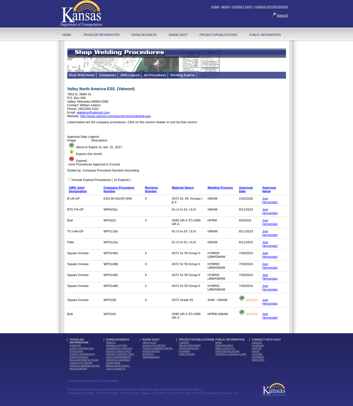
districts (148, 354)
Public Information (265, 35)
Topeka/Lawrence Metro (85, 366)
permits (111, 342)
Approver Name (269, 189)
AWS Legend (129, 75)
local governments (118, 357)
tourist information (82, 354)
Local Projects (116, 368)
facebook (258, 345)
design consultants (118, 351)
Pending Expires (182, 75)
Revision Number (151, 189)
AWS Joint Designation (78, 189)
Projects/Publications (218, 35)
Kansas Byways (79, 357)
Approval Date (245, 189)
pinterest (258, 357)
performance (151, 357)
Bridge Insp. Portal (118, 366)
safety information (82, 348)
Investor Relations (227, 351)
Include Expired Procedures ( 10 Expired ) (101, 180)
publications (187, 354)
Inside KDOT (178, 35)
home (66, 35)
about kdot (150, 342)
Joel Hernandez (270, 200)
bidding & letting (116, 345)
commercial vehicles (119, 348)
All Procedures (155, 75)
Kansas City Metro (81, 363)
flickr (256, 351)
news (218, 342)
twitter (257, 348)
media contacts (225, 348)
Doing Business (143, 35)
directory (258, 360)
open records (224, 345)
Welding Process (220, 187)
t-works (184, 342)
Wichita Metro (78, 368)
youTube (257, 354)
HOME (215, 6)
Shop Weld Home (82, 75)
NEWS (225, 6)
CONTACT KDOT (242, 6)
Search (282, 15)
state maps (76, 351)
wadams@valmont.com (93, 112)
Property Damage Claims (230, 354)
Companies (107, 75)
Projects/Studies (190, 345)
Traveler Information (101, 35)
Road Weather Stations (84, 360)
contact (257, 342)
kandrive (75, 345)
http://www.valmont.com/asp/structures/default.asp (115, 116)
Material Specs (183, 187)
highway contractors (120, 354)
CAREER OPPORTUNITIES (271, 6)
